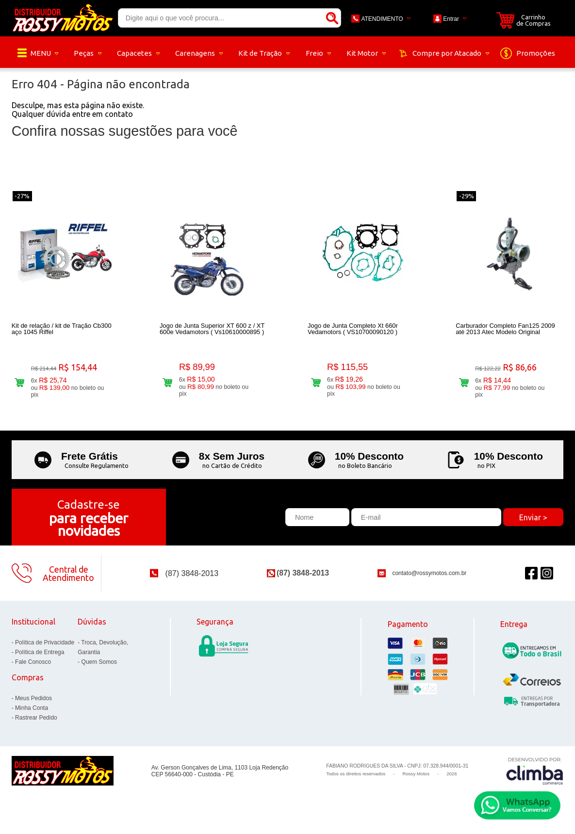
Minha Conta (31, 708)
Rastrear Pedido (36, 717)
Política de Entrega (39, 652)
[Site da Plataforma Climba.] (534, 770)
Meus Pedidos (33, 698)
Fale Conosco (33, 661)
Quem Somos (99, 661)
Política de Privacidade (44, 642)
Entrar (451, 19)
